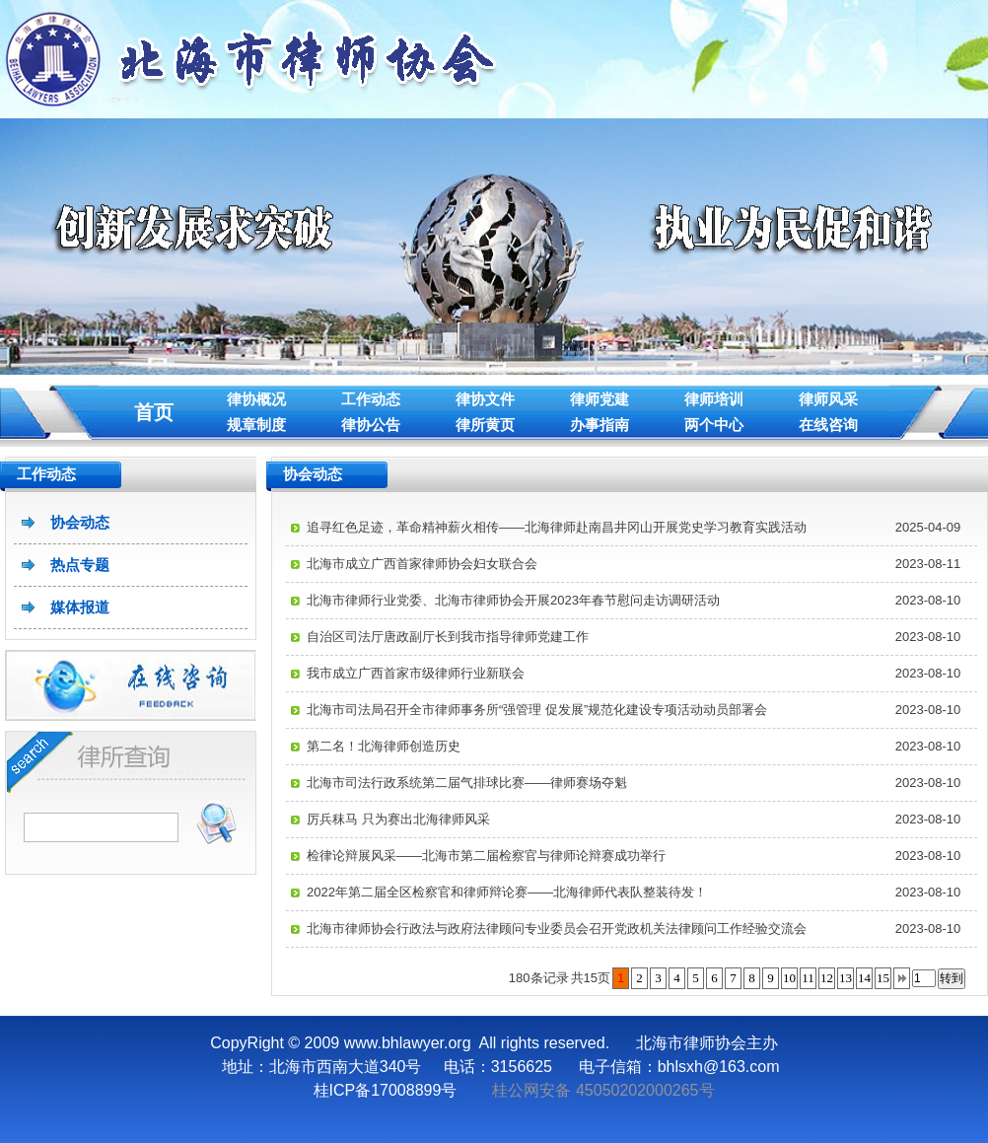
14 (864, 977)
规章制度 (256, 424)
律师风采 (828, 399)
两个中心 (713, 424)
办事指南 (599, 424)
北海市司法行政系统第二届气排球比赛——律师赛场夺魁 (467, 782)
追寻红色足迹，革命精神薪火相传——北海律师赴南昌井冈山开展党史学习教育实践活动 (557, 527)
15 (883, 977)
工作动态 (370, 399)
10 (789, 977)
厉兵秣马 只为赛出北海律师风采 (398, 819)
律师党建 (599, 399)
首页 (154, 412)
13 (845, 977)
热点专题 (79, 564)
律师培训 (713, 399)
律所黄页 (485, 424)
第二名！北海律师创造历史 (383, 746)
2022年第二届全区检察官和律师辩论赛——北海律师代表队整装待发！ (507, 892)
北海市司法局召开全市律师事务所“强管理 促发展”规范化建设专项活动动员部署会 (537, 709)
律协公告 (370, 424)
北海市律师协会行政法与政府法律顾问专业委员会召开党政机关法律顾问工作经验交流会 (557, 928)
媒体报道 (79, 607)
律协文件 (485, 399)
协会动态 (79, 522)
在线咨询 (828, 424)
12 (826, 977)
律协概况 (256, 399)
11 (808, 977)
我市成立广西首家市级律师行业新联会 (416, 673)
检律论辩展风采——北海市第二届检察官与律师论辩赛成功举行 (486, 855)
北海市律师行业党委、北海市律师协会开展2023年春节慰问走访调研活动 (513, 600)
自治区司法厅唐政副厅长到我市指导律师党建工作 (448, 636)
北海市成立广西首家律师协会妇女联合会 (422, 563)
